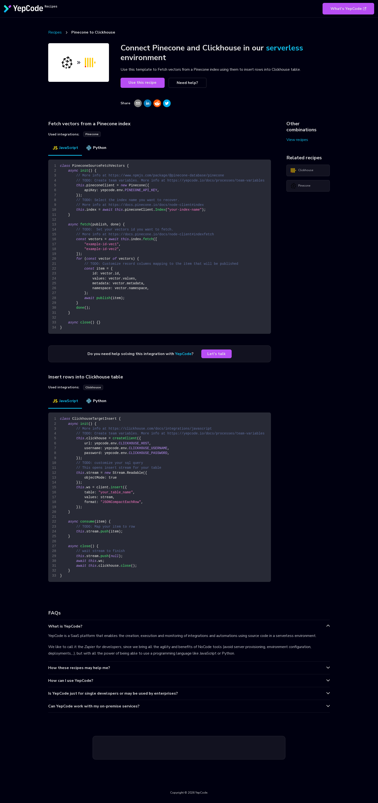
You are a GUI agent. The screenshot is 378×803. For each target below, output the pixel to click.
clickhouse (93, 387)
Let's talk (216, 353)
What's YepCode (348, 8)
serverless (284, 48)
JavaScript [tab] (65, 148)
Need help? (187, 82)
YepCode (183, 353)
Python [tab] (96, 148)
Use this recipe (142, 82)
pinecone (92, 134)
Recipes (55, 32)
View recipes (297, 139)
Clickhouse (301, 170)
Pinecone (300, 186)
